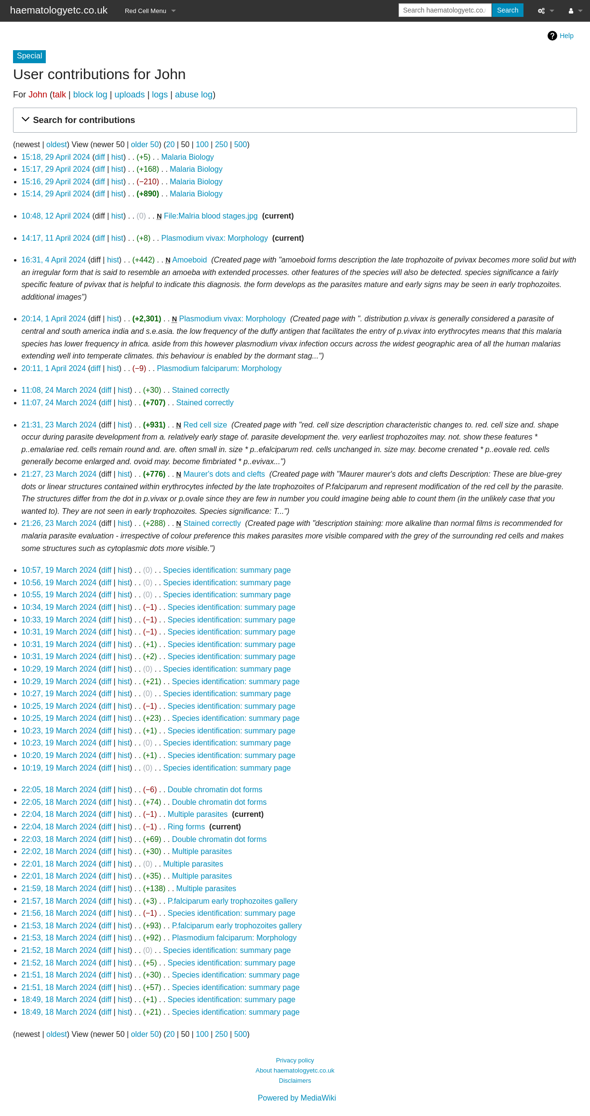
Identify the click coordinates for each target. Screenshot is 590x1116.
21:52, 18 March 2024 (59, 950)
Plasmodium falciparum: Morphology (219, 368)
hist (117, 157)
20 (170, 144)
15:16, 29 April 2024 (56, 182)
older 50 (145, 144)
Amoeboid (189, 260)
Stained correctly (200, 390)
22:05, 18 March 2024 (59, 789)
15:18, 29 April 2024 (56, 157)
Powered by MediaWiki (297, 1098)
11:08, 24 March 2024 (59, 390)
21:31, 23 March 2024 (59, 425)
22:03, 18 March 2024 (59, 839)
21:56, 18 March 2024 (59, 913)
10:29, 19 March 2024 (59, 669)
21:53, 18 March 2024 (59, 926)
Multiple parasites (198, 814)
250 (221, 144)
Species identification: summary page (227, 570)
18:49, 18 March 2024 (59, 999)
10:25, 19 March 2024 (59, 706)
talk (59, 94)
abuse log (194, 94)
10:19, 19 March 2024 (59, 768)
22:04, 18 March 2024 (59, 814)
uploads (130, 94)
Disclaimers (295, 1080)
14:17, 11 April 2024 (56, 238)
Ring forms (186, 827)
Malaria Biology (187, 157)
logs (160, 94)
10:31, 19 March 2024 (59, 632)
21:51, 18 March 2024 (59, 975)
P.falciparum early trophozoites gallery (232, 901)
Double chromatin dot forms (215, 789)
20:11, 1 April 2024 (54, 368)
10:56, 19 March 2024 (59, 583)
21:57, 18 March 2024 (59, 901)
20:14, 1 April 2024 (54, 319)
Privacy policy (295, 1060)
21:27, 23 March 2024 (59, 474)
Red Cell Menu (145, 10)
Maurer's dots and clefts (224, 474)
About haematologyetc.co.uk (294, 1070)
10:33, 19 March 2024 (59, 620)
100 (202, 144)
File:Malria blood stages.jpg (211, 216)
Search (507, 10)
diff (100, 157)
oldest (56, 144)
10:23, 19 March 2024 (59, 731)
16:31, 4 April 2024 (54, 260)
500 (240, 144)
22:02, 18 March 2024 (59, 851)
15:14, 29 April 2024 (56, 194)
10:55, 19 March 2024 (59, 595)
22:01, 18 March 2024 (59, 864)
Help (567, 36)
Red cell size (205, 425)
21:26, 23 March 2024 (59, 523)
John (37, 94)
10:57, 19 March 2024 (59, 570)
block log (90, 94)
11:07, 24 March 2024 (59, 403)
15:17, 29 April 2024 (56, 169)
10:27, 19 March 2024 (59, 693)
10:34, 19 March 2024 (59, 607)
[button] (293, 120)
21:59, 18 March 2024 (59, 888)
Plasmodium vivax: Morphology (214, 238)
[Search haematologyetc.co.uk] (445, 10)
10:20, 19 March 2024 (59, 755)
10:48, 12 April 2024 (56, 216)
